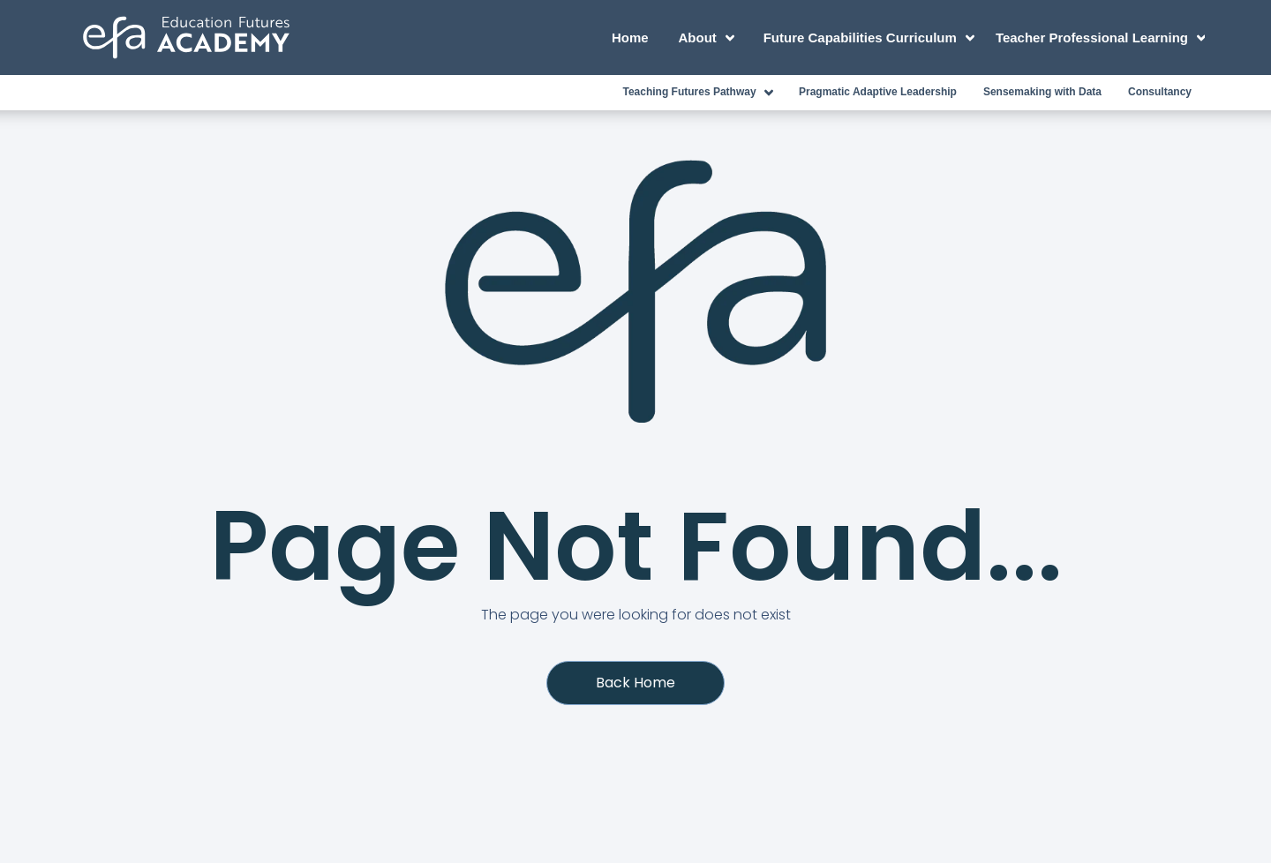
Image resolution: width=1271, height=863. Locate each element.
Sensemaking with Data (1042, 92)
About (710, 38)
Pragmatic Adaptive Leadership (878, 92)
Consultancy (1160, 92)
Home (630, 37)
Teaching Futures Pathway (700, 92)
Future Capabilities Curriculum (872, 38)
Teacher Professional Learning (1100, 38)
